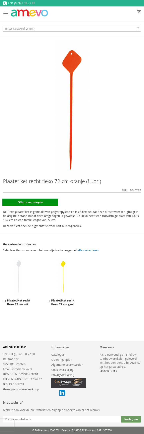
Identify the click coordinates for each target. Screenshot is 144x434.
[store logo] (29, 13)
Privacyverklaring (62, 375)
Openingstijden (61, 359)
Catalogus (58, 354)
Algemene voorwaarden (67, 365)
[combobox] (72, 28)
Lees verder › (108, 371)
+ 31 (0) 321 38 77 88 (21, 3)
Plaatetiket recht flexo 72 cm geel (62, 302)
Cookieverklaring (62, 370)
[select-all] (88, 250)
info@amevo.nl (22, 369)
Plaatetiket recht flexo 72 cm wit (18, 302)
